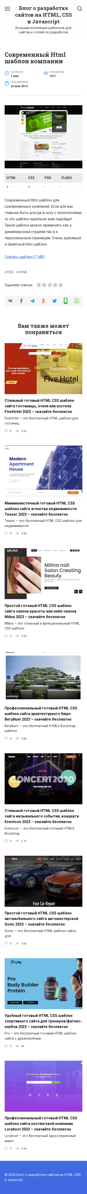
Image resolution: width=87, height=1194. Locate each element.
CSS (10, 272)
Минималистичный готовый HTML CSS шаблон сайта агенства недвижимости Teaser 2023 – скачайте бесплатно (41, 508)
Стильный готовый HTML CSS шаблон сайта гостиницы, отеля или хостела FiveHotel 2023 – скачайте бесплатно (39, 406)
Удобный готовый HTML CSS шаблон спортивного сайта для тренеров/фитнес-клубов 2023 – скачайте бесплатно (43, 1021)
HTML (23, 272)
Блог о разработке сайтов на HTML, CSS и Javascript (43, 15)
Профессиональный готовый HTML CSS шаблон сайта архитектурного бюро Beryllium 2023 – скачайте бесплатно (41, 713)
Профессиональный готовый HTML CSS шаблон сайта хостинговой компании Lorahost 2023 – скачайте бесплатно (41, 1123)
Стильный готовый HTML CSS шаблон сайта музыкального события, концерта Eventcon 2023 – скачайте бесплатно (42, 816)
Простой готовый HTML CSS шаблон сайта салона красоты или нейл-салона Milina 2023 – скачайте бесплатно (40, 611)
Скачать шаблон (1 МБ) (25, 257)
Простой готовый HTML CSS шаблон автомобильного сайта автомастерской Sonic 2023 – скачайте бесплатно (41, 918)
